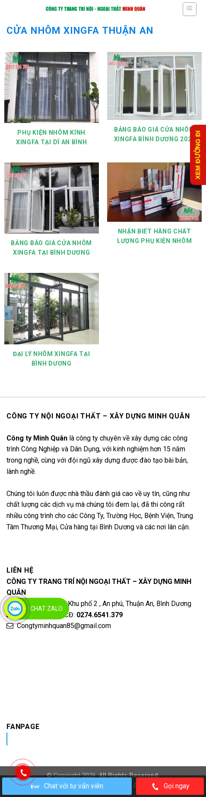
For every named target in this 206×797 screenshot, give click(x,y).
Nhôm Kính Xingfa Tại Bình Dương (87, 739)
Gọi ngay (170, 786)
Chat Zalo (46, 608)
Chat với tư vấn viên (67, 786)
